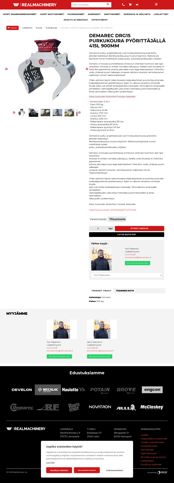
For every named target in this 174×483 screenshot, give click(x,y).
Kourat (39, 28)
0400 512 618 (130, 255)
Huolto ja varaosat (76, 20)
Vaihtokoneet (112, 14)
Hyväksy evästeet (59, 470)
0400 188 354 (92, 348)
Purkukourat (52, 28)
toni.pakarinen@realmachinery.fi (138, 257)
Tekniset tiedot (101, 290)
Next (79, 112)
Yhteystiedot (99, 20)
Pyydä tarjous (139, 228)
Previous (6, 69)
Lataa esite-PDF (126, 234)
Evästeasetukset (114, 470)
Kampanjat (94, 14)
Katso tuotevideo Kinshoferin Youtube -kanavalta (112, 96)
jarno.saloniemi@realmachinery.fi (100, 351)
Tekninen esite (125, 290)
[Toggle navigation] (157, 4)
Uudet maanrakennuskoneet (20, 14)
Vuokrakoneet (76, 14)
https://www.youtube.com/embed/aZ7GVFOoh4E (112, 210)
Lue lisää (50, 462)
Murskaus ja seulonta (137, 14)
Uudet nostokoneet (52, 14)
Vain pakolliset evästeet (87, 470)
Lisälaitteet (161, 14)
